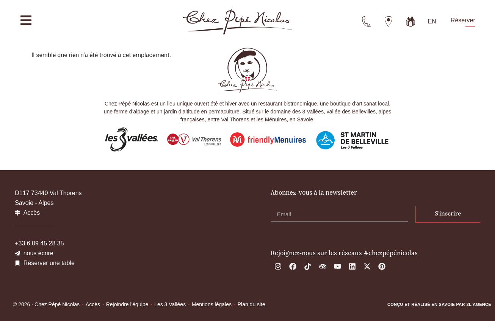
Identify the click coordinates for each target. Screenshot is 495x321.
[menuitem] (432, 21)
